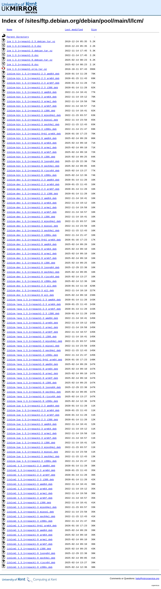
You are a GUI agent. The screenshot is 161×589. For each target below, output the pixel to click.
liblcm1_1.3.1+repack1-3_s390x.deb (29, 520)
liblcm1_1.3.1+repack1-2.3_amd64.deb (31, 465)
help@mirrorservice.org (147, 578)
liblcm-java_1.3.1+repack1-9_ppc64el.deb (34, 391)
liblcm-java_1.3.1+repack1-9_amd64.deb (32, 364)
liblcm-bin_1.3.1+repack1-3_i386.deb (31, 110)
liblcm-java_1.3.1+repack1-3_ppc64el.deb (34, 350)
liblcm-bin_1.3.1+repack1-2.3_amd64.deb (33, 73)
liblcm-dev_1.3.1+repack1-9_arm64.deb (32, 248)
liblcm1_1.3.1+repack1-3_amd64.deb (29, 484)
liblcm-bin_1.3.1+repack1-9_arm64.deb (32, 142)
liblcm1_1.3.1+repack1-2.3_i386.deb (30, 479)
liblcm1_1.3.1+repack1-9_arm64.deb (29, 534)
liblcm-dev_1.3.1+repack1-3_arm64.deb (32, 202)
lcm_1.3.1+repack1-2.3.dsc (24, 46)
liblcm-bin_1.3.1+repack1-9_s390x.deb (32, 175)
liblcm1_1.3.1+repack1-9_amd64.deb (29, 530)
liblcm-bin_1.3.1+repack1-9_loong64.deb (33, 161)
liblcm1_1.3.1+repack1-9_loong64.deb (31, 553)
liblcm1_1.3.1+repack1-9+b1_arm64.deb (32, 525)
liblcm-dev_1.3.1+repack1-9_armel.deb (32, 253)
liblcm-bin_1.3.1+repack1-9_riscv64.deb (33, 170)
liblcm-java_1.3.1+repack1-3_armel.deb (32, 327)
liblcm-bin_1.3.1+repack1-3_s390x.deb (32, 129)
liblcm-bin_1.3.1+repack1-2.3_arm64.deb (33, 78)
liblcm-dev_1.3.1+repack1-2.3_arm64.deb (33, 184)
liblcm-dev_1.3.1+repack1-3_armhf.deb (32, 212)
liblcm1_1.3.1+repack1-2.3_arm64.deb (31, 470)
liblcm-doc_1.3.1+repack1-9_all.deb (30, 295)
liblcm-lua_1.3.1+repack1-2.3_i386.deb (32, 419)
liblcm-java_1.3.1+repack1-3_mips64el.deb (34, 341)
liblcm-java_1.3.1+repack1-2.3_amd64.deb (34, 299)
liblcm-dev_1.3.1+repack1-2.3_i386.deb (32, 193)
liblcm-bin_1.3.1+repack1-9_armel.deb (32, 147)
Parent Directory (18, 36)
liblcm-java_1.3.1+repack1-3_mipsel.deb (33, 345)
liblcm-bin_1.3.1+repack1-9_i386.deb (31, 156)
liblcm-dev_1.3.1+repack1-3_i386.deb (31, 216)
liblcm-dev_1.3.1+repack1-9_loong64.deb (33, 267)
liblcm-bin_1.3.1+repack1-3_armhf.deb (32, 105)
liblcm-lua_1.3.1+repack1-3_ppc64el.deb (33, 456)
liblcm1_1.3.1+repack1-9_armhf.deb (29, 544)
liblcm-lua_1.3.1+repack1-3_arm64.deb (32, 428)
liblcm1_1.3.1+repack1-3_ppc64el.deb (31, 516)
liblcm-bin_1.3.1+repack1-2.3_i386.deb (32, 87)
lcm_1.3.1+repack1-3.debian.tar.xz (29, 50)
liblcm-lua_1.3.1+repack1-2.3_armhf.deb (33, 414)
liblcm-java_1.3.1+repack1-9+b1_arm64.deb (34, 359)
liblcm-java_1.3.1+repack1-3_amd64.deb (32, 318)
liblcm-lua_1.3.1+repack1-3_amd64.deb (32, 424)
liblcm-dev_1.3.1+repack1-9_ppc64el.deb (33, 271)
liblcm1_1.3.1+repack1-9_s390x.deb (29, 567)
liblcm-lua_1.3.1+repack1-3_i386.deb (31, 442)
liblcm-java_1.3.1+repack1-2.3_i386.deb (33, 313)
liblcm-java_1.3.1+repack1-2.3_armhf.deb (34, 308)
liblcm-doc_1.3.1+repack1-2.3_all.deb (32, 285)
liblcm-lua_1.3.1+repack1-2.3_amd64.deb (33, 405)
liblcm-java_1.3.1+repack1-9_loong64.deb (34, 387)
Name (9, 29)
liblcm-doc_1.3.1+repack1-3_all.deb (30, 290)
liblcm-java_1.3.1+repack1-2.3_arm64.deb (34, 304)
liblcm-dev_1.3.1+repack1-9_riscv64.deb (33, 276)
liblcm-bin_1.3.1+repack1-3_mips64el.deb (34, 115)
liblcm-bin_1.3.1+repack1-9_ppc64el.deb (33, 165)
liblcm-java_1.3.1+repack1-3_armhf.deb (32, 331)
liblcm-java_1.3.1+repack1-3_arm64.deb (32, 322)
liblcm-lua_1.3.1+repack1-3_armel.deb (32, 433)
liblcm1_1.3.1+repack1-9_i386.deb (29, 548)
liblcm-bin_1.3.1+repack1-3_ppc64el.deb (33, 124)
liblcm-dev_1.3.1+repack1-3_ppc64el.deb (33, 230)
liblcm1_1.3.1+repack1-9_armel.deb (29, 539)
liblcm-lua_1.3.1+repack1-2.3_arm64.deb (33, 410)
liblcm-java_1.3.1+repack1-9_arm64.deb (32, 368)
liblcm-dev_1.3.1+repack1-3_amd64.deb (32, 198)
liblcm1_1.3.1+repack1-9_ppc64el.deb (31, 557)
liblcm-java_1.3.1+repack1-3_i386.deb (32, 336)
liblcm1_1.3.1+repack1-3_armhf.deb (29, 497)
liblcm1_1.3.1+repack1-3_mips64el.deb (32, 507)
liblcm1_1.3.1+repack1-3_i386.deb (29, 502)
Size (94, 29)
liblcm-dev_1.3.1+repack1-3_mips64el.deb (34, 221)
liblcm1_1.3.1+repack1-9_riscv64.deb (31, 562)
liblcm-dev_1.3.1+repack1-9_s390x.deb (32, 281)
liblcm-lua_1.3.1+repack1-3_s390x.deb (32, 461)
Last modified (74, 29)
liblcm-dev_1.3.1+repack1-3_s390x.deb (32, 235)
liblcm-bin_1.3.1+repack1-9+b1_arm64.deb (34, 133)
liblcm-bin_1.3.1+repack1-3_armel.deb (32, 101)
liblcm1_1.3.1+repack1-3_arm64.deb (29, 488)
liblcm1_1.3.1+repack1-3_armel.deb (29, 493)
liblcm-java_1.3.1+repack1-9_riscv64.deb (34, 396)
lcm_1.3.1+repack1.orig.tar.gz (27, 69)
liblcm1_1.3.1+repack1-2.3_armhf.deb (31, 474)
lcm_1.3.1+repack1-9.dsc (23, 64)
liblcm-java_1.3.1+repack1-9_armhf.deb (32, 378)
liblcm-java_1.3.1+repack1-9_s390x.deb (32, 401)
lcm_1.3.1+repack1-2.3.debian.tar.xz (31, 41)
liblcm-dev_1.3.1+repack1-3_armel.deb (32, 207)
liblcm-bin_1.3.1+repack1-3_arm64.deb (32, 96)
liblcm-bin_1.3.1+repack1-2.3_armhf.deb (33, 82)
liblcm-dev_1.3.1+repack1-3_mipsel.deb (32, 225)
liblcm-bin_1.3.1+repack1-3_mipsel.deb (32, 119)
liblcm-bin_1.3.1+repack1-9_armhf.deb (32, 152)
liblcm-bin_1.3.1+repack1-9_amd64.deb (32, 138)
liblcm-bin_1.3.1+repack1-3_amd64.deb (32, 92)
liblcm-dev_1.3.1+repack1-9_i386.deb (31, 262)
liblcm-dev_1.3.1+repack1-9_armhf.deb (32, 258)
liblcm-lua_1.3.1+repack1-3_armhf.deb (32, 437)
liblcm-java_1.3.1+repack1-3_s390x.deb (32, 354)
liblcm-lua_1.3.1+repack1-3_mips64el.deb (34, 447)
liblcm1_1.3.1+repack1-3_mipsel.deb (30, 511)
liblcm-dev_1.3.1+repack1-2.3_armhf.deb (33, 188)
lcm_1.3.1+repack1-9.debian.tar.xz (29, 59)
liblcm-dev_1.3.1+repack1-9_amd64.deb (32, 244)
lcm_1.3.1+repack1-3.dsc (23, 55)
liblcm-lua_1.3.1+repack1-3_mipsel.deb (32, 451)
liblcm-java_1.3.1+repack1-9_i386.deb (32, 382)
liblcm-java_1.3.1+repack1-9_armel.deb (32, 373)
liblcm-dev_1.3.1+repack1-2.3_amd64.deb (33, 179)
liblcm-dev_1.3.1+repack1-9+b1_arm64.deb (34, 239)
